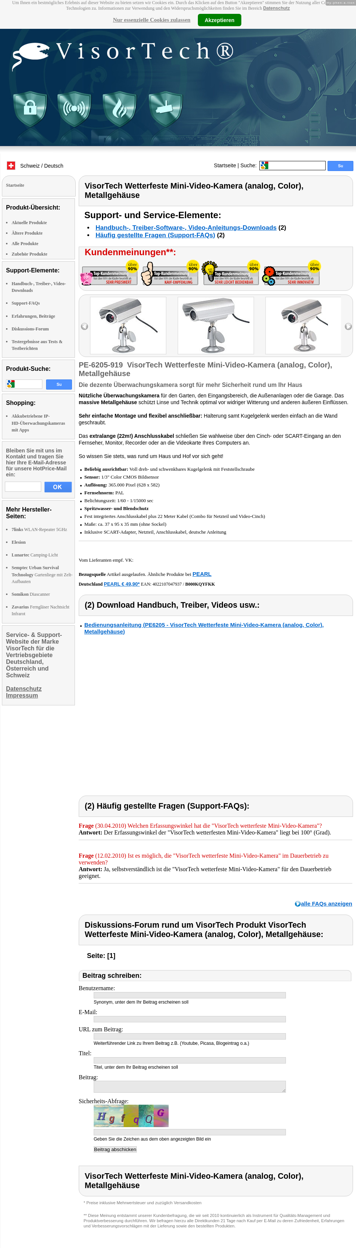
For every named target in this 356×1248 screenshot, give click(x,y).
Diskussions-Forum (30, 329)
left (84, 326)
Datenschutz (276, 8)
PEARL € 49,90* (122, 584)
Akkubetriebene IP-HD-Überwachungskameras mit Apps (38, 423)
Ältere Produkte (27, 233)
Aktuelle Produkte (29, 222)
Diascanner (31, 594)
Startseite (225, 165)
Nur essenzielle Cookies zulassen (151, 20)
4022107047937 (167, 584)
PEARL (202, 574)
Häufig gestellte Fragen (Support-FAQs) (155, 235)
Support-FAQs (26, 303)
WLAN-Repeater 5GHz (39, 529)
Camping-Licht (35, 555)
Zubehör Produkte (29, 254)
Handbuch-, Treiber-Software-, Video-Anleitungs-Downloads (186, 227)
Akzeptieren (219, 20)
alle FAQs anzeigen (326, 903)
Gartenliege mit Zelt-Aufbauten (42, 574)
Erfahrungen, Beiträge (33, 316)
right (348, 326)
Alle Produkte (25, 243)
